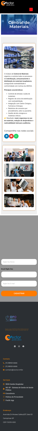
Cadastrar (19, 293)
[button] (31, 9)
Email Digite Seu (7, 269)
